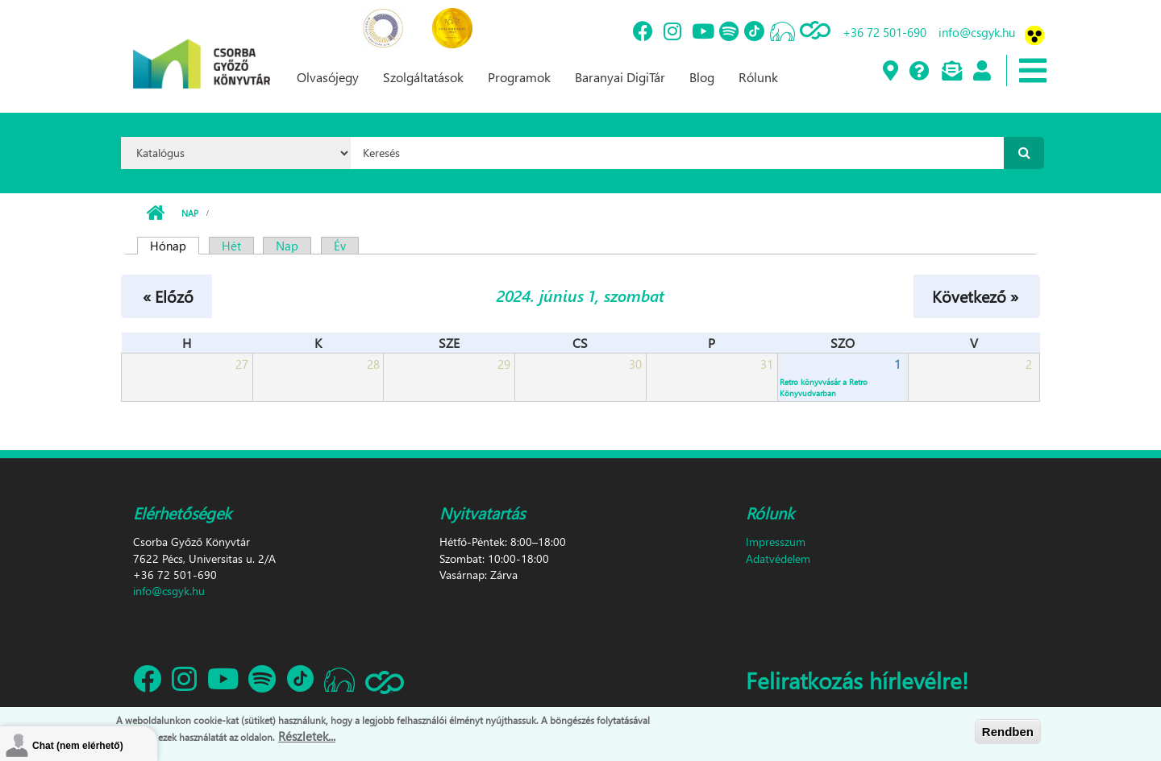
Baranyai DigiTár (620, 76)
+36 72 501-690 (884, 32)
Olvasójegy (328, 76)
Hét (231, 246)
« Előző (168, 295)
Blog (701, 76)
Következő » (975, 295)
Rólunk (758, 76)
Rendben (1008, 732)
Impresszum (775, 541)
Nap (189, 213)
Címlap (155, 213)
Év (340, 246)
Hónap (174, 246)
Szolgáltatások (423, 76)
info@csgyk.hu (976, 32)
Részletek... (306, 738)
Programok (519, 76)
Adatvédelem (778, 558)
